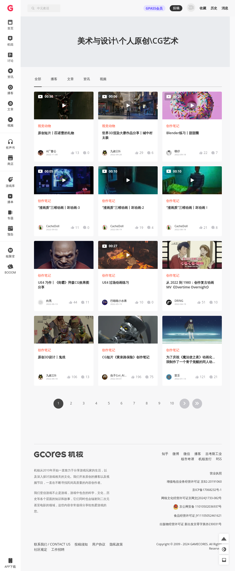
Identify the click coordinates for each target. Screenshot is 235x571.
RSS (219, 459)
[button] (224, 538)
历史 (214, 8)
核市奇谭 (187, 459)
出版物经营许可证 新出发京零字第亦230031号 (191, 524)
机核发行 (205, 459)
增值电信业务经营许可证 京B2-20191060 (194, 481)
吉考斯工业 (213, 453)
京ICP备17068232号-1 (207, 490)
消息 (225, 8)
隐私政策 (116, 544)
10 (172, 403)
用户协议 (98, 544)
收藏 (203, 8)
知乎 (165, 453)
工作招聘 (57, 549)
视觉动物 (44, 125)
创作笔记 (172, 125)
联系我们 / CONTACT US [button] (52, 544)
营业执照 (216, 473)
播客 (197, 453)
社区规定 (40, 549)
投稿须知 (81, 544)
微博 (175, 453)
